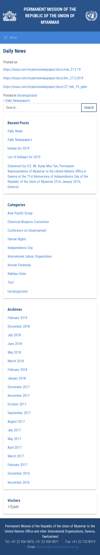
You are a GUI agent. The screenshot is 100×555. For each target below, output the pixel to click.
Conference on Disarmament (27, 230)
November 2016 (19, 482)
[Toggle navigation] (10, 37)
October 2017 (17, 404)
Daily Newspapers (16, 101)
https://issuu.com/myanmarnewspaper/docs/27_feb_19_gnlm (45, 87)
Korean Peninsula (19, 265)
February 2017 (17, 465)
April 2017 (14, 447)
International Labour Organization (30, 256)
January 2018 (17, 378)
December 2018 (19, 326)
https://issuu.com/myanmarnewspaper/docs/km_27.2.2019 (43, 78)
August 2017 (16, 421)
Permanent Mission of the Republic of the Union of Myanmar (50, 16)
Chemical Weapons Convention (28, 222)
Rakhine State (17, 274)
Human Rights (17, 239)
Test (11, 282)
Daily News (15, 131)
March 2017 (16, 456)
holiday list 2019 (18, 148)
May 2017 (14, 439)
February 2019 (17, 318)
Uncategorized (27, 95)
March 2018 (16, 361)
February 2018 (17, 370)
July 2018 (14, 335)
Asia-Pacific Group (20, 213)
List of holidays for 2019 (24, 157)
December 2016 (19, 473)
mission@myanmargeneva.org (57, 547)
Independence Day (20, 248)
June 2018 (15, 344)
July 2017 (14, 430)
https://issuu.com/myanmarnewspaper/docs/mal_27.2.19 (42, 69)
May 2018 (14, 352)
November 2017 (19, 396)
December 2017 (19, 387)
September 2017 (19, 413)
